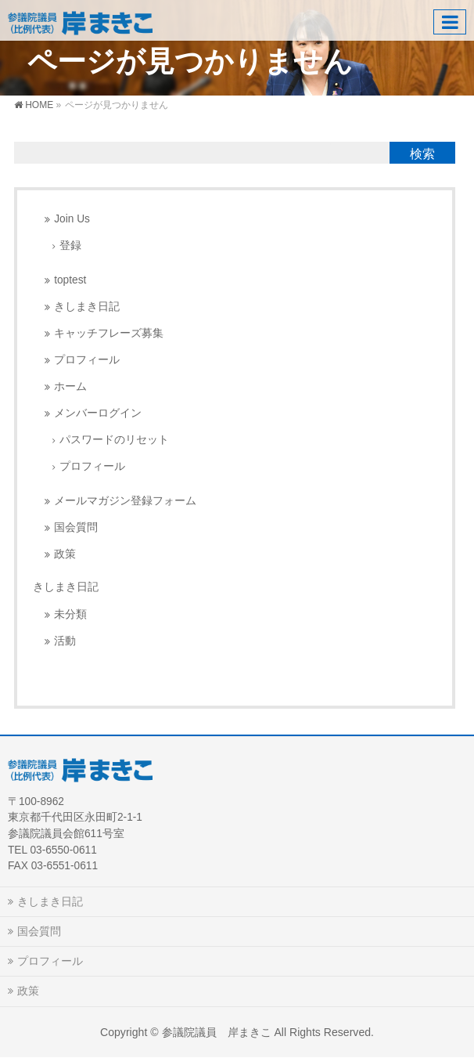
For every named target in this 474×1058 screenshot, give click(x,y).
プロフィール (87, 360)
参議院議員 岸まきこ (216, 1032)
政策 (65, 554)
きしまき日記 (87, 306)
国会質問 (76, 527)
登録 (70, 245)
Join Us (72, 219)
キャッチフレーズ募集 (108, 333)
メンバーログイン (98, 413)
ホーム (70, 386)
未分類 (70, 614)
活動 (65, 641)
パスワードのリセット (114, 440)
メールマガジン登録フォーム (125, 501)
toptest (70, 280)
